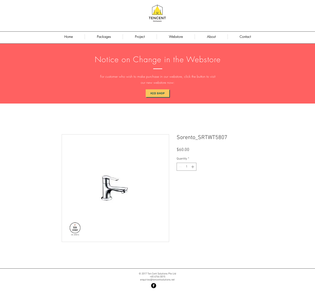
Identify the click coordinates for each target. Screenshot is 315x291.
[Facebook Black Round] (153, 285)
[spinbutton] (186, 166)
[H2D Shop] (157, 93)
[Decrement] (180, 166)
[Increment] (193, 166)
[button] (211, 36)
